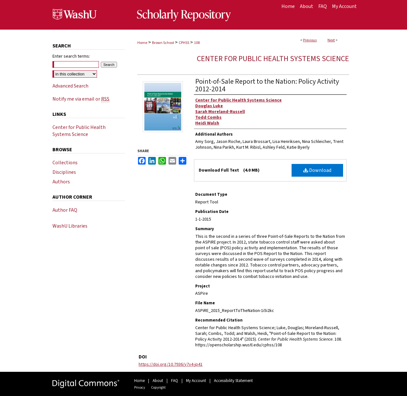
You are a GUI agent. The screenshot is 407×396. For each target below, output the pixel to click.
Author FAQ (64, 210)
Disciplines (64, 172)
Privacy (139, 387)
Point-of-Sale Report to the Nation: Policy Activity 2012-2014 (267, 85)
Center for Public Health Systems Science (273, 58)
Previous (310, 40)
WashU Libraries (69, 226)
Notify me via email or (80, 99)
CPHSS (184, 43)
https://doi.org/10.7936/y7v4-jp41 (171, 364)
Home (142, 43)
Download (317, 170)
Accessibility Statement (233, 381)
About (158, 381)
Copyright (158, 387)
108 (197, 43)
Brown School (163, 43)
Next (331, 40)
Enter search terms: (71, 56)
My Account (196, 381)
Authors (61, 181)
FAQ (174, 381)
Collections (65, 162)
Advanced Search (70, 85)
